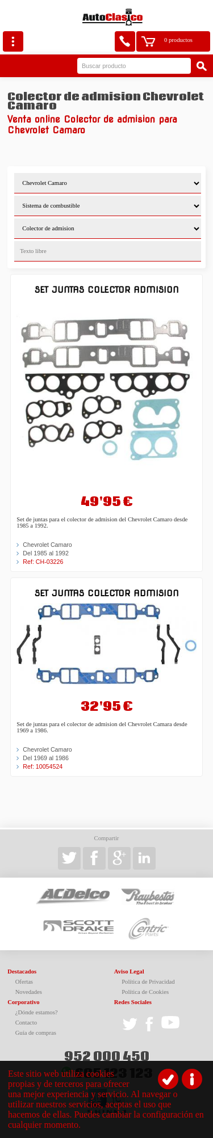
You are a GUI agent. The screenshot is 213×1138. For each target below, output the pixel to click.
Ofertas (24, 982)
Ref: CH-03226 (43, 561)
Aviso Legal (129, 971)
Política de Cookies (145, 992)
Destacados (21, 971)
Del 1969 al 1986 (46, 758)
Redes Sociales (133, 1002)
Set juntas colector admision (107, 289)
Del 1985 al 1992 (46, 553)
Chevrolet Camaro (47, 544)
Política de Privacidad (148, 982)
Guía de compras (35, 1033)
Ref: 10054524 (42, 766)
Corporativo (23, 1002)
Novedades (28, 992)
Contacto (26, 1022)
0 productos (178, 40)
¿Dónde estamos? (36, 1012)
